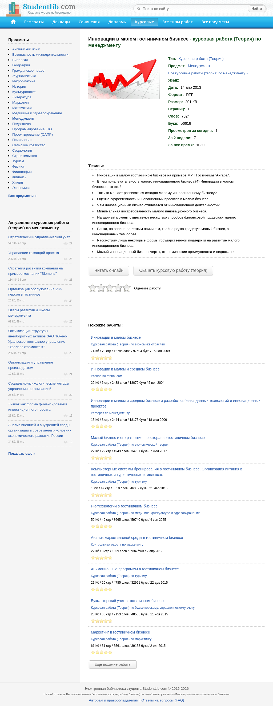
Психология (21, 140)
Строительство (24, 156)
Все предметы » (22, 196)
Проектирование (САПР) (32, 134)
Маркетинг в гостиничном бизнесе (120, 632)
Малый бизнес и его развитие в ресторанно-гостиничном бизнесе (148, 437)
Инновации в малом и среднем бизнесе (125, 369)
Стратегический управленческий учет (39, 237)
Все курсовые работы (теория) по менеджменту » (208, 73)
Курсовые (144, 21)
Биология (20, 60)
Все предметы (215, 21)
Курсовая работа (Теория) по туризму (119, 481)
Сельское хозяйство (28, 145)
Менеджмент (199, 66)
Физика (18, 166)
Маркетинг (21, 102)
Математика (22, 108)
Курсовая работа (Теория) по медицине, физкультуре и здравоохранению (145, 513)
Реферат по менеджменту (110, 413)
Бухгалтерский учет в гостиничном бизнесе (128, 601)
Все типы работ (177, 21)
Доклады (61, 21)
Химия (17, 182)
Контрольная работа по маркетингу (117, 544)
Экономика (21, 188)
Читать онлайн (108, 270)
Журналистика (24, 76)
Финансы (19, 177)
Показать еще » (21, 453)
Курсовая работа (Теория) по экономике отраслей (128, 344)
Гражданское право (28, 70)
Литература (21, 97)
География (21, 65)
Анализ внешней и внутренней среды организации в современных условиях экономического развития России (39, 430)
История (19, 86)
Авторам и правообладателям (114, 700)
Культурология (24, 92)
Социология (22, 150)
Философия (22, 172)
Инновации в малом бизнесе (116, 337)
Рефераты (34, 21)
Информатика (23, 81)
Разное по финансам (106, 376)
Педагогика (21, 124)
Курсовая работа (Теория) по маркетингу (121, 639)
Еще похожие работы (112, 664)
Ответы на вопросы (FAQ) (162, 700)
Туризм (18, 161)
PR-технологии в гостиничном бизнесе (124, 506)
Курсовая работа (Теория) (201, 59)
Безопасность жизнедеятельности (40, 55)
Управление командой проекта (33, 253)
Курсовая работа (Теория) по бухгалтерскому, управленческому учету (143, 608)
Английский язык (26, 49)
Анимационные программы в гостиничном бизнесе (135, 569)
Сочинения (89, 21)
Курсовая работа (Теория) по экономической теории (129, 444)
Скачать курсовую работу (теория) (173, 270)
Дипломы (117, 21)
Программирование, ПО (32, 129)
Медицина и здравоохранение (37, 113)
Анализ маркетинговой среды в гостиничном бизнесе (137, 537)
